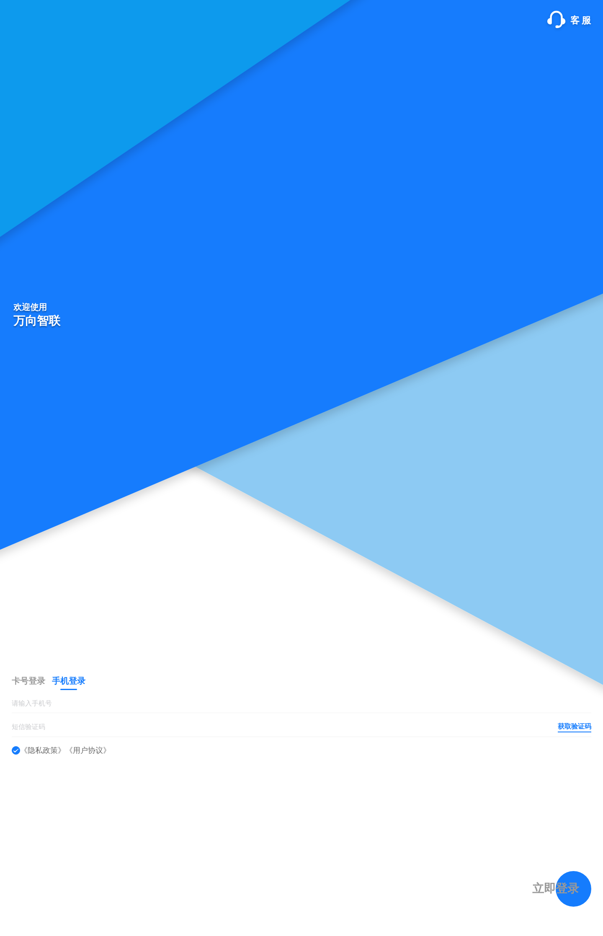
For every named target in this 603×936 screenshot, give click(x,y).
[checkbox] (16, 750)
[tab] (28, 681)
